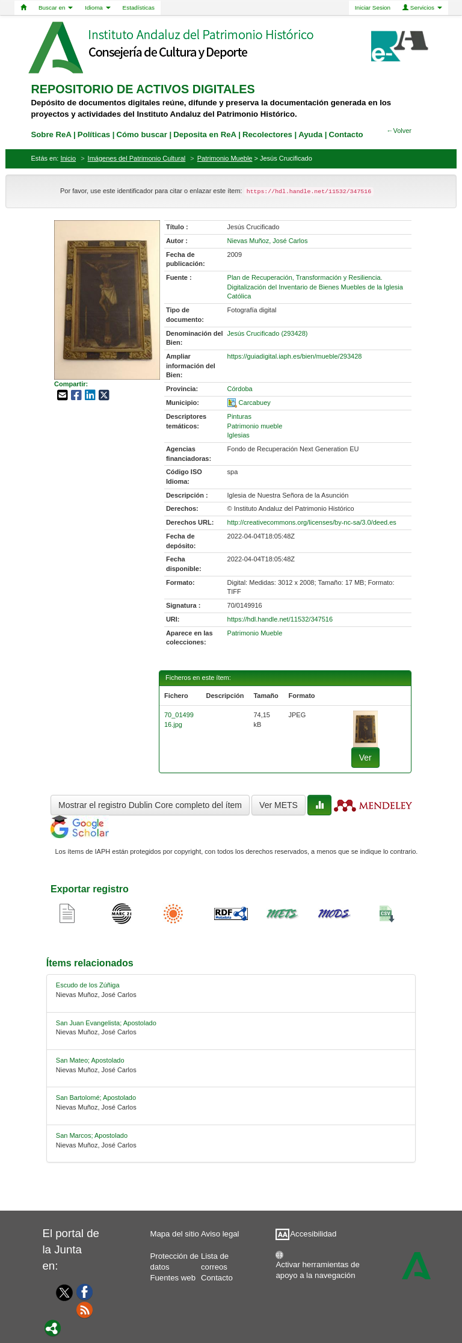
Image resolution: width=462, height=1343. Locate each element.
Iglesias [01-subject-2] (238, 435)
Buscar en (55, 7)
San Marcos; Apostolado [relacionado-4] (92, 1135)
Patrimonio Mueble (225, 158)
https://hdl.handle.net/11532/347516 (280, 619)
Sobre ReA (51, 134)
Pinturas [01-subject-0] (239, 416)
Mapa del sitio (174, 1233)
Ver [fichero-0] (365, 757)
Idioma (97, 7)
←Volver (398, 130)
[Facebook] (85, 1291)
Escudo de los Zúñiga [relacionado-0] (88, 985)
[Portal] (53, 1327)
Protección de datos (174, 1259)
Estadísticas (139, 7)
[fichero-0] (365, 728)
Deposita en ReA (204, 134)
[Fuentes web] (85, 1309)
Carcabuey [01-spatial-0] (255, 402)
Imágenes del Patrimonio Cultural (137, 158)
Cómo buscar (142, 134)
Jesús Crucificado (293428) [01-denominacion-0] (267, 333)
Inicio (68, 158)
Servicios (422, 7)
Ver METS (278, 805)
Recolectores (267, 134)
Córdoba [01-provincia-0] (240, 388)
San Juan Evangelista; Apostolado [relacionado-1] (106, 1023)
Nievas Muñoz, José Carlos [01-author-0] (267, 240)
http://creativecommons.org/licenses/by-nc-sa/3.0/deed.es (311, 522)
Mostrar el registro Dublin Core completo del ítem (150, 805)
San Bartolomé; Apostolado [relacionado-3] (96, 1097)
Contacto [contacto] (345, 134)
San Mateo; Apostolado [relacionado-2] (90, 1060)
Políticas (94, 134)
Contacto (217, 1277)
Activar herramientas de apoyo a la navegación (318, 1267)
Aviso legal (220, 1233)
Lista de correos (215, 1259)
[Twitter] (61, 1292)
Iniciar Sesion (372, 7)
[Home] (23, 8)
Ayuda (310, 134)
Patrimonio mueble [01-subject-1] (255, 426)
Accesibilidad (313, 1233)
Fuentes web (173, 1277)
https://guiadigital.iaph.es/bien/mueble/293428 (294, 356)
